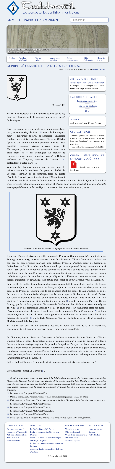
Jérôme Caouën (98, 69)
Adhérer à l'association (17, 434)
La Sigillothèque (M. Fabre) (42, 429)
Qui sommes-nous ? (15, 429)
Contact (50, 20)
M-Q (87, 110)
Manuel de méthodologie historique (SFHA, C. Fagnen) (45, 439)
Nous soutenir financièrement (13, 439)
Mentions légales (72, 440)
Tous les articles (72, 429)
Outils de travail (101, 59)
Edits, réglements (88, 59)
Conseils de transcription (76, 434)
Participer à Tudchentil (17, 431)
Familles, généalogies (24, 59)
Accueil (14, 20)
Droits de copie (71, 437)
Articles (12, 58)
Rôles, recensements (73, 59)
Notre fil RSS (94, 434)
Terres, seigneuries (40, 59)
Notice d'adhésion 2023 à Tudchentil (87, 82)
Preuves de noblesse (87, 105)
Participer (32, 20)
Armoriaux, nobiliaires (55, 59)
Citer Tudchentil (72, 431)
